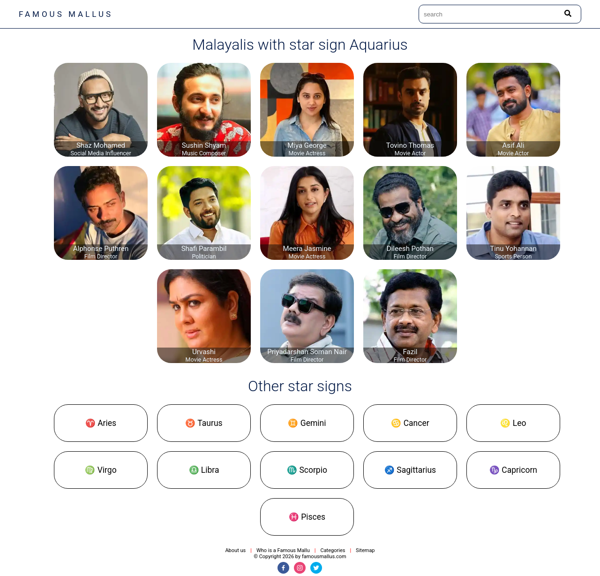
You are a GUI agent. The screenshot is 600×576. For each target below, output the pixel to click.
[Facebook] (283, 568)
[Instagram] (300, 568)
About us (235, 550)
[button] (100, 423)
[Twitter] (316, 568)
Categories (332, 550)
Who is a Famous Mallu (283, 550)
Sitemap (365, 550)
